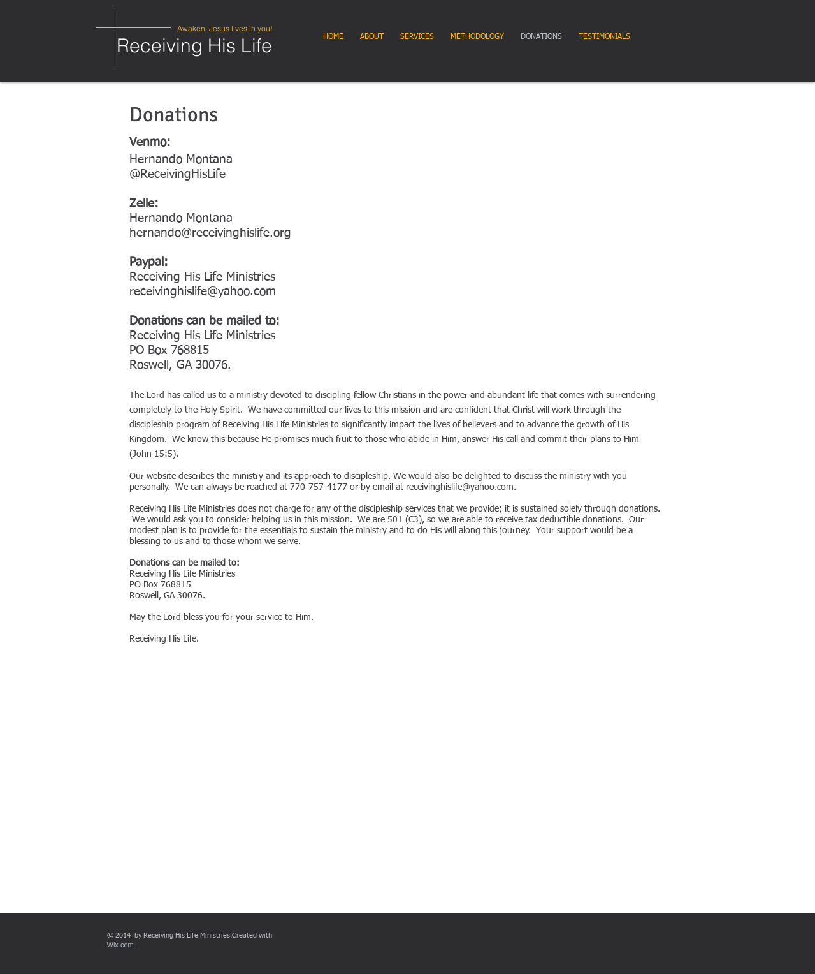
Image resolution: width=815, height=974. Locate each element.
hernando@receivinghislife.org (210, 233)
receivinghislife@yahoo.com (202, 292)
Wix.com (120, 944)
